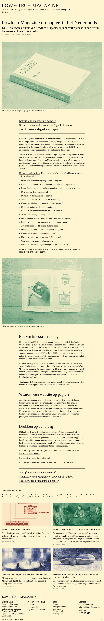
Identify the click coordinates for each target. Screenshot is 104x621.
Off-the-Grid (84, 495)
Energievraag (19, 495)
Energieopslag (7, 495)
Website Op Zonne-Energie (39, 497)
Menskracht (74, 495)
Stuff (92, 495)
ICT (68, 495)
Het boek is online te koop (29, 173)
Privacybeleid (58, 614)
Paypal (57, 125)
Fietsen (27, 495)
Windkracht (53, 497)
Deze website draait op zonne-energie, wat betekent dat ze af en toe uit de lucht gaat (36, 9)
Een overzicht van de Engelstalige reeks (35, 458)
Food (32, 495)
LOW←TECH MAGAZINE (30, 5)
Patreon (69, 125)
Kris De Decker (26, 35)
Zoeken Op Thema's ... (79, 497)
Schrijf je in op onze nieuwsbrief (37, 121)
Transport (5, 497)
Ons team (56, 610)
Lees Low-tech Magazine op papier (38, 129)
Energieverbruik (59, 607)
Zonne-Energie (64, 497)
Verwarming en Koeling (19, 497)
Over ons (56, 605)
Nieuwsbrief (58, 612)
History (63, 495)
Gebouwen (38, 495)
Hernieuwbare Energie (51, 495)
